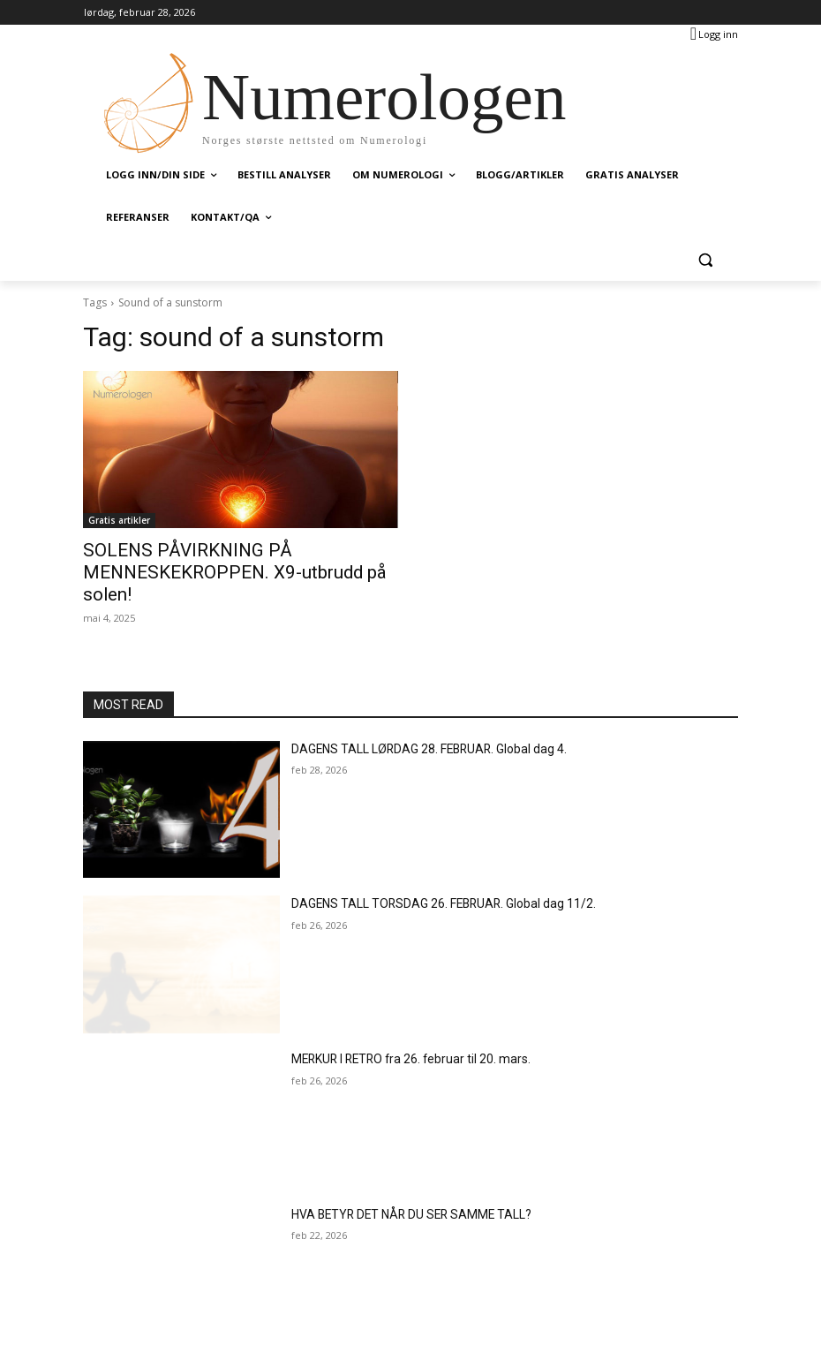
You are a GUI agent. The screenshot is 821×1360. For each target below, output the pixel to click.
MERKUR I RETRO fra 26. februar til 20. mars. (399, 1031)
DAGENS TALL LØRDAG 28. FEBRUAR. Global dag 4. (414, 720)
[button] (705, 260)
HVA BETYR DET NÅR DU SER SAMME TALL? (397, 1187)
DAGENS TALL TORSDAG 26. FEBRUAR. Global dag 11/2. (426, 876)
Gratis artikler (119, 520)
